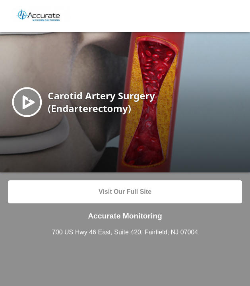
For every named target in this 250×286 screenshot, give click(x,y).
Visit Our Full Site (125, 191)
